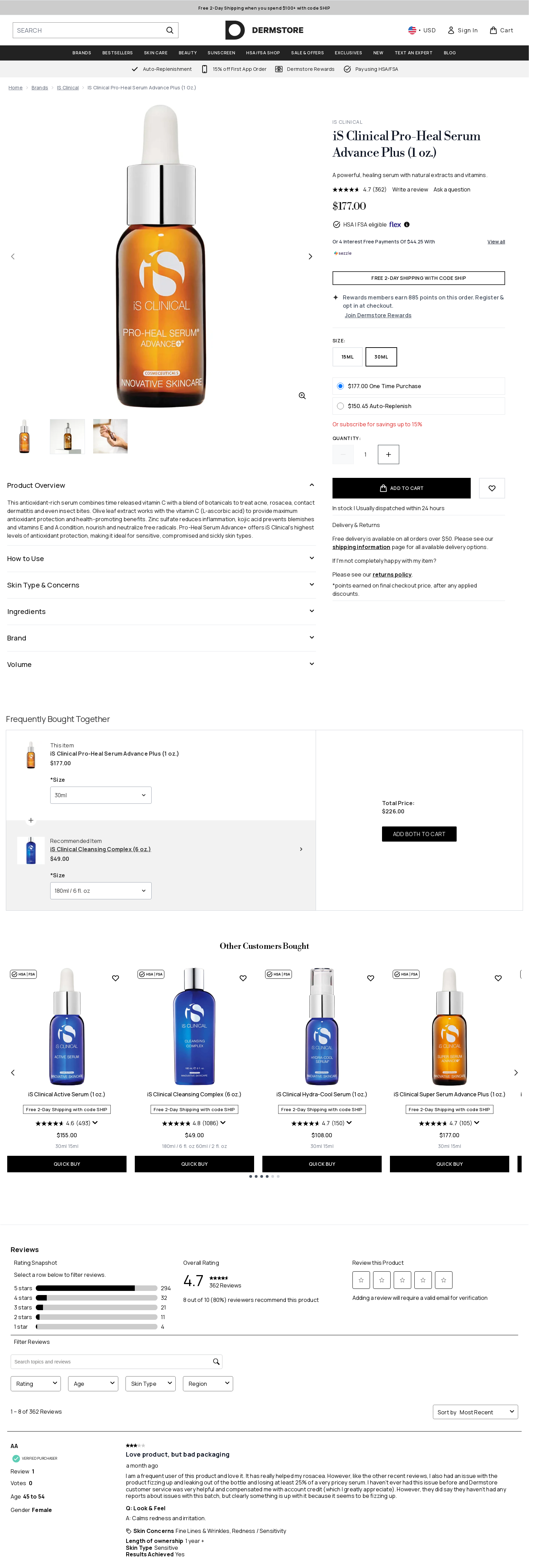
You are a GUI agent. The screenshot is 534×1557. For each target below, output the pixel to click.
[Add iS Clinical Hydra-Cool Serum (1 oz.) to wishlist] (370, 978)
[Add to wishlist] (492, 488)
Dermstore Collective (351, 1469)
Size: (339, 340)
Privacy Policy (440, 1444)
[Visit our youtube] (432, 1378)
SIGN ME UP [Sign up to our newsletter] (236, 1377)
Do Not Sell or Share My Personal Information (51, 1466)
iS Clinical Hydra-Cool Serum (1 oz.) (322, 1094)
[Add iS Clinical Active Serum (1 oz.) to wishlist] (115, 978)
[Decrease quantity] (343, 454)
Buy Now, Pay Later (346, 1493)
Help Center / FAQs (147, 1444)
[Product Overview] (161, 485)
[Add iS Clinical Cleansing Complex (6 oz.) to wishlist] (243, 978)
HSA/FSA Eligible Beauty (352, 1460)
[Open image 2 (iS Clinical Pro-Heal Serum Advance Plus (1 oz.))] (68, 436)
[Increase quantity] (388, 454)
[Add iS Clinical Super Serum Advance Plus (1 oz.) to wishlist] (498, 978)
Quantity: (347, 438)
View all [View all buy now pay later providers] (496, 241)
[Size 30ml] (61, 1146)
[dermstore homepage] (264, 30)
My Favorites (238, 1460)
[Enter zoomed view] (302, 395)
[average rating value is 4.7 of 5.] (353, 189)
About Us (334, 1444)
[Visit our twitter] (399, 1378)
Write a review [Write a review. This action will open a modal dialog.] (410, 189)
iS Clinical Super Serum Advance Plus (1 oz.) (450, 1094)
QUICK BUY (67, 1164)
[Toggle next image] (310, 256)
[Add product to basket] (402, 488)
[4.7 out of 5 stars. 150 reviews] (318, 1123)
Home (16, 87)
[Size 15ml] (73, 1146)
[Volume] (161, 664)
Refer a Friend (240, 1469)
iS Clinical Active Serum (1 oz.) (67, 1094)
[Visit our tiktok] (448, 1378)
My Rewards (237, 1452)
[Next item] (516, 1072)
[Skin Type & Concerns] (161, 585)
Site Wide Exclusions (448, 1452)
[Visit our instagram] (415, 1378)
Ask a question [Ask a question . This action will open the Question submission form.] (452, 189)
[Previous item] (12, 1072)
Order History (241, 1477)
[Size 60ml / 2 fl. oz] (211, 1146)
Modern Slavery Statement (458, 1469)
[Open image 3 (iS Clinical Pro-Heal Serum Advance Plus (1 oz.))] (110, 436)
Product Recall (443, 1477)
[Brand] (161, 638)
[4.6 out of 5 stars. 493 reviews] (63, 1123)
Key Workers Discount (351, 1477)
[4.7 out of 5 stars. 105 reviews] (445, 1123)
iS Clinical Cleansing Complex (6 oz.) (194, 1094)
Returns (134, 1460)
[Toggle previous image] (12, 256)
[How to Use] (161, 559)
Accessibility (439, 1485)
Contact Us (138, 1452)
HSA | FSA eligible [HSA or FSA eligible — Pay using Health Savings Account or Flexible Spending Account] (372, 224)
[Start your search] (95, 30)
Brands (40, 87)
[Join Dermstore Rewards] (425, 315)
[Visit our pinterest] (465, 1378)
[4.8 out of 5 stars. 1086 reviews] (190, 1123)
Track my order (143, 1477)
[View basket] (501, 30)
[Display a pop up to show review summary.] (95, 1123)
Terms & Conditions (447, 1460)
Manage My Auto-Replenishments (265, 1444)
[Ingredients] (161, 612)
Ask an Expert (340, 1452)
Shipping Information (150, 1469)
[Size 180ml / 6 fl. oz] (178, 1146)
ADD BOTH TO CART (419, 834)
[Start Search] (170, 30)
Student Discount (346, 1485)
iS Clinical (68, 87)
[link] (462, 30)
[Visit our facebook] (382, 1378)
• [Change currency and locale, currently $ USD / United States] (422, 30)
